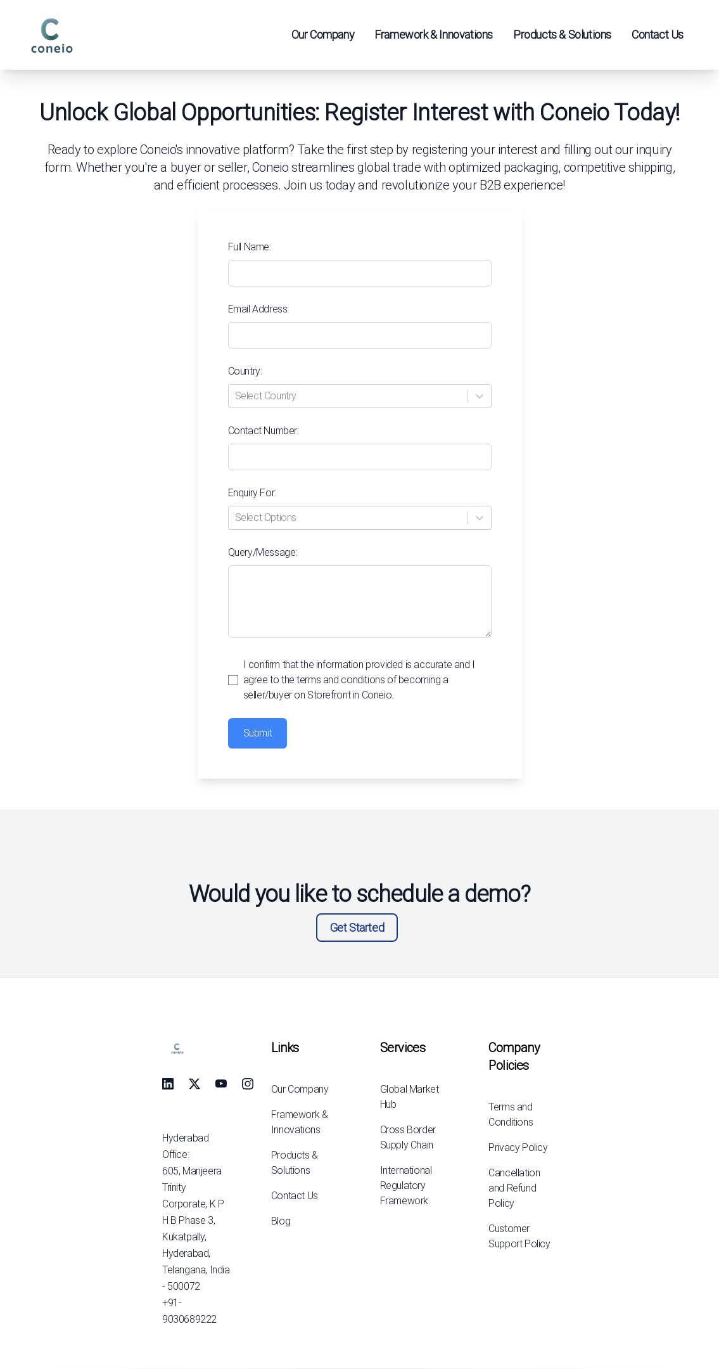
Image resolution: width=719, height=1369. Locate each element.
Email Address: (258, 309)
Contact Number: (263, 431)
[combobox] (236, 396)
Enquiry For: (252, 493)
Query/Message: (262, 552)
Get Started (357, 927)
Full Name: (249, 247)
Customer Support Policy (519, 1236)
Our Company (323, 34)
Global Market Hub (409, 1096)
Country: (245, 371)
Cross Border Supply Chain (408, 1137)
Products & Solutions (562, 34)
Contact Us (658, 34)
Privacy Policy (517, 1147)
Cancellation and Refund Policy (514, 1188)
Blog (280, 1221)
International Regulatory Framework (406, 1185)
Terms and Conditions (510, 1114)
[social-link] (168, 1083)
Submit (257, 733)
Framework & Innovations (433, 34)
